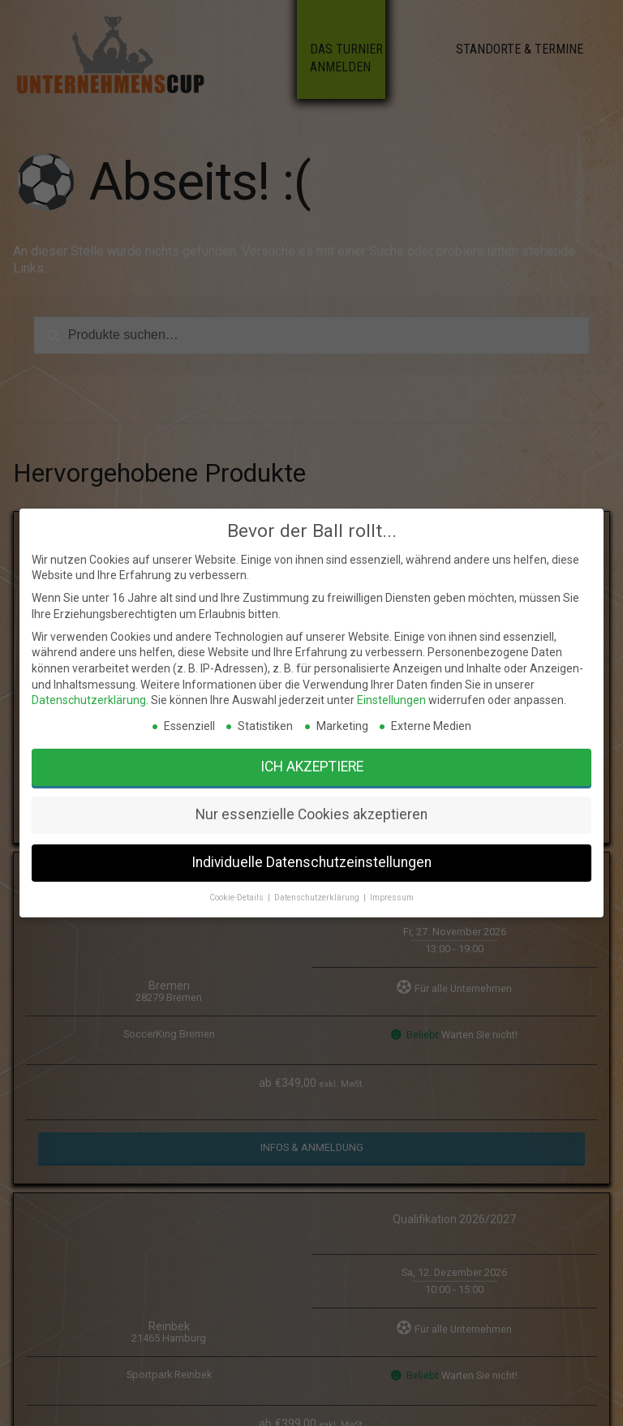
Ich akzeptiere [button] (311, 840)
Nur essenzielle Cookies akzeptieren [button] (311, 851)
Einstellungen (327, 827)
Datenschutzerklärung (265, 827)
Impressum (328, 867)
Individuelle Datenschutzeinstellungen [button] (311, 860)
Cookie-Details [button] (296, 867)
